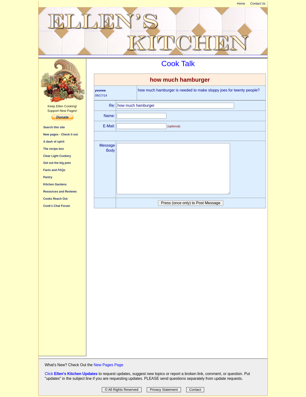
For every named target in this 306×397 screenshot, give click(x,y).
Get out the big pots (57, 162)
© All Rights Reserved (121, 390)
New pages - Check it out (60, 134)
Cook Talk (178, 63)
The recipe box (53, 148)
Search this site (54, 127)
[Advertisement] (62, 284)
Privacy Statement (164, 390)
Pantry (47, 177)
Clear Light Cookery (57, 155)
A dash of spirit (54, 141)
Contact (195, 390)
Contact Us (257, 3)
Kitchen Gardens (55, 184)
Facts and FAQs (54, 170)
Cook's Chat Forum (56, 205)
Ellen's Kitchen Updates (76, 374)
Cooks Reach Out (55, 198)
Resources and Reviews (60, 191)
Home (241, 3)
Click (49, 374)
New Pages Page (108, 365)
